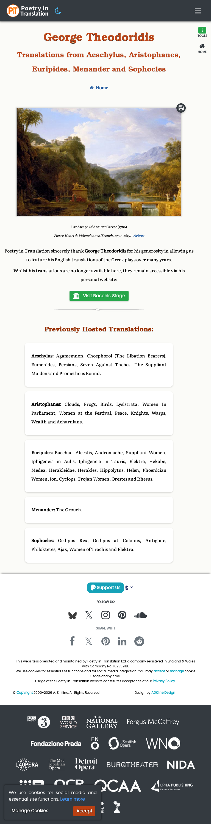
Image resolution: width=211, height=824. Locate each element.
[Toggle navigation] (197, 11)
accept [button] (159, 671)
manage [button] (177, 671)
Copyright (24, 692)
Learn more (72, 799)
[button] (58, 10)
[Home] (202, 48)
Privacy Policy (164, 681)
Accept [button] (84, 811)
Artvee (138, 236)
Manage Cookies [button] (30, 811)
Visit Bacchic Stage (99, 296)
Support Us (105, 587)
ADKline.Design (163, 692)
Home (99, 87)
